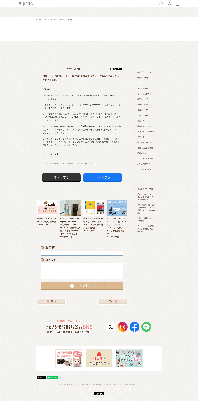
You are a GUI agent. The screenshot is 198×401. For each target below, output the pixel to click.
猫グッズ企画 (143, 78)
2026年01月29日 (117, 219)
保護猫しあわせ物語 (145, 148)
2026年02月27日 (47, 213)
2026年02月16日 (70, 219)
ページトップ (153, 379)
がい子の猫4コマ (144, 164)
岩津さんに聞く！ (144, 105)
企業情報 (128, 389)
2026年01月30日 (93, 216)
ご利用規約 (91, 389)
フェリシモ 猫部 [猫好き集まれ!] (99, 21)
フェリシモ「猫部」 (51, 20)
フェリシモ (39, 20)
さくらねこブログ (144, 94)
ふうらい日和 (143, 115)
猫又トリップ (143, 99)
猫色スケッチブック (145, 126)
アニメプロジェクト (145, 169)
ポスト (118, 69)
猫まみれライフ (143, 121)
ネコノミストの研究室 (146, 132)
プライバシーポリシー (104, 389)
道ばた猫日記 (143, 89)
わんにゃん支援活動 (145, 159)
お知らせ (71, 20)
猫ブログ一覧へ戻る (82, 301)
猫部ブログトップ (144, 72)
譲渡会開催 (142, 153)
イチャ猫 (141, 137)
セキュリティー (118, 389)
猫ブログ (63, 20)
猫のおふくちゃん (144, 142)
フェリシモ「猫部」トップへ (76, 389)
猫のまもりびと (143, 110)
